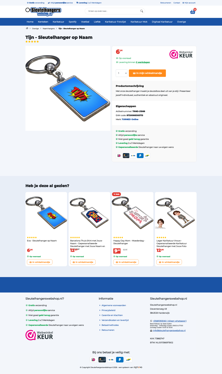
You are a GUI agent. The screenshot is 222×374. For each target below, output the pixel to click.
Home (30, 21)
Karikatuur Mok (139, 21)
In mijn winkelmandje (147, 73)
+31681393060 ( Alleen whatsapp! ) (170, 321)
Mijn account (188, 3)
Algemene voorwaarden (112, 305)
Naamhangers (49, 28)
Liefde (97, 21)
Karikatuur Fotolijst (115, 21)
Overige (181, 21)
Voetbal (85, 21)
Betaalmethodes (109, 325)
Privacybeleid (107, 310)
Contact (176, 3)
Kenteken (43, 21)
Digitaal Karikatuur (162, 21)
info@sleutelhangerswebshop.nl (169, 330)
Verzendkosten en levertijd (114, 320)
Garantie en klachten (111, 315)
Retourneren (165, 3)
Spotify (72, 21)
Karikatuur (58, 21)
